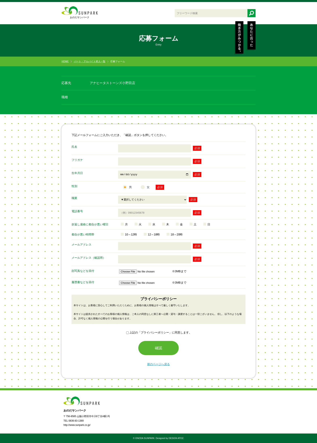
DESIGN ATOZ (176, 438)
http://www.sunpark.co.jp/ (76, 425)
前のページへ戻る (158, 364)
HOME (65, 61)
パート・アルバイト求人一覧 (89, 61)
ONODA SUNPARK (144, 438)
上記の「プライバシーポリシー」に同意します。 (160, 332)
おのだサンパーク (79, 12)
